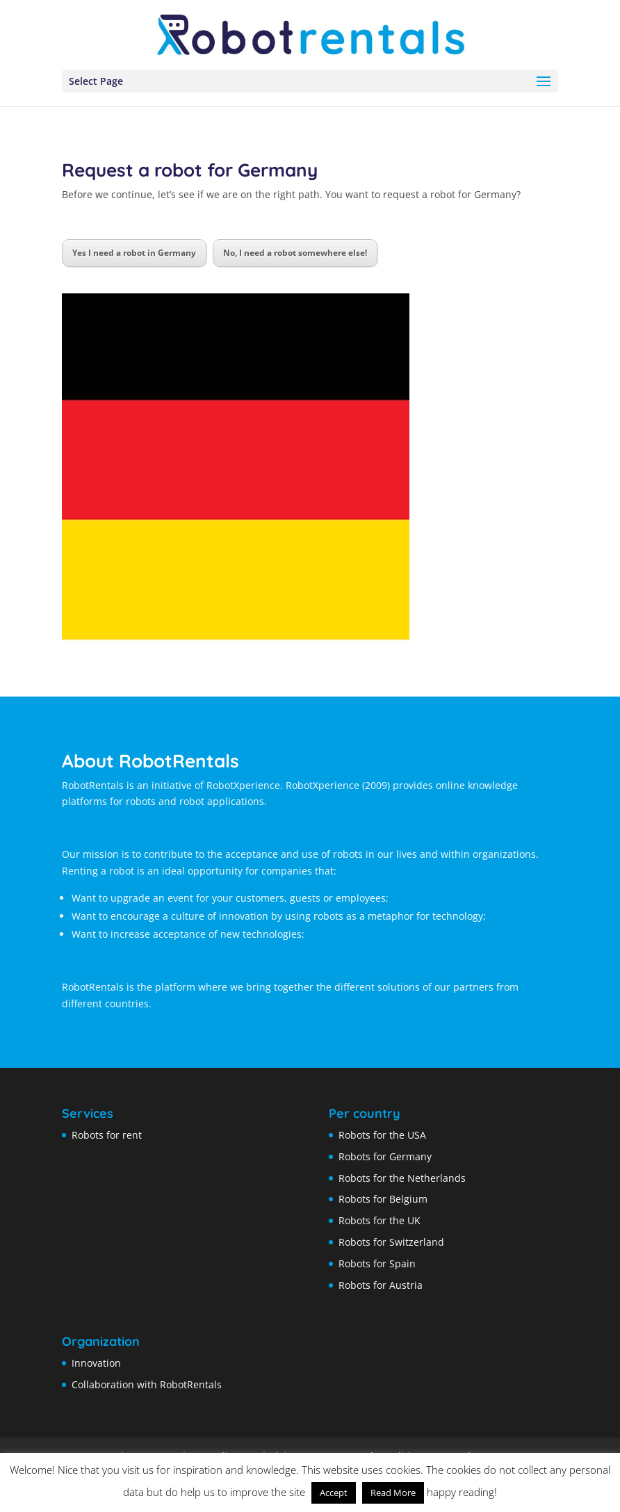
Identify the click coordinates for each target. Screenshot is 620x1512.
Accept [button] (334, 1492)
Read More (393, 1492)
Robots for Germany (385, 1156)
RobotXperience (322, 785)
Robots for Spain (377, 1263)
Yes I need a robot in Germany (134, 253)
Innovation (96, 1362)
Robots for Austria (380, 1285)
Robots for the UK (379, 1220)
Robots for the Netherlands (402, 1178)
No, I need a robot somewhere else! (295, 253)
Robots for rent (107, 1134)
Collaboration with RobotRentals (147, 1384)
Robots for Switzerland (391, 1242)
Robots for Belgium (382, 1198)
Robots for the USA (382, 1134)
